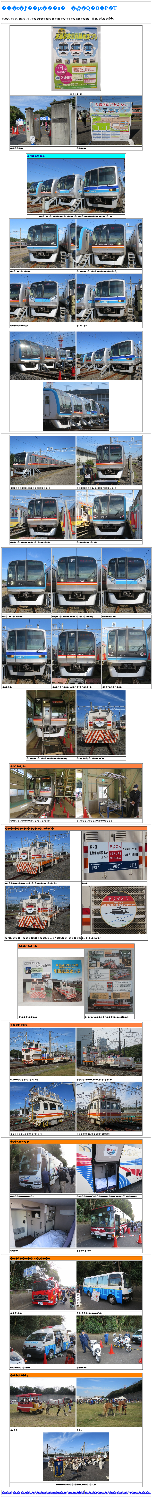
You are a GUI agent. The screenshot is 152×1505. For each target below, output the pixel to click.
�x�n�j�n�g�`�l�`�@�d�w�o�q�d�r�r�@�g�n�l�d (43, 1492)
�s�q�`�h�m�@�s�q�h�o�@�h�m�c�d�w (118, 1492)
